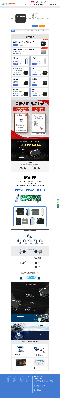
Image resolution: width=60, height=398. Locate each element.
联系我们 (27, 381)
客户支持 (37, 4)
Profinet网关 (14, 381)
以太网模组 (21, 380)
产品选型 (33, 4)
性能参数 (16, 30)
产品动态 (27, 379)
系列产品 (43, 30)
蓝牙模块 (8, 380)
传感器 (20, 383)
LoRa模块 (8, 378)
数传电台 (14, 378)
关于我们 (50, 4)
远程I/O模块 (14, 383)
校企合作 (27, 382)
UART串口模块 (8, 383)
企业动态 (27, 378)
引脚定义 (20, 30)
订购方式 (28, 30)
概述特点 (13, 30)
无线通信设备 (16, 376)
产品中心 (29, 4)
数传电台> (18, 6)
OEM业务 (42, 4)
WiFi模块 (8, 381)
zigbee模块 (8, 382)
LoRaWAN (8, 379)
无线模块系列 (9, 376)
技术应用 (27, 380)
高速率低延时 (20, 6)
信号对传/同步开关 (22, 379)
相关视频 (32, 30)
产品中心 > (16, 6)
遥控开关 (14, 379)
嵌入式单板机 (21, 382)
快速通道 (28, 376)
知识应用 (36, 30)
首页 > (13, 6)
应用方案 (46, 4)
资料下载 (54, 4)
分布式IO (21, 378)
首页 (26, 4)
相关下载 (24, 30)
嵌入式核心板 (21, 381)
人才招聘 (27, 383)
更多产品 (21, 376)
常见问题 (39, 30)
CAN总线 (14, 382)
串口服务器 (14, 380)
